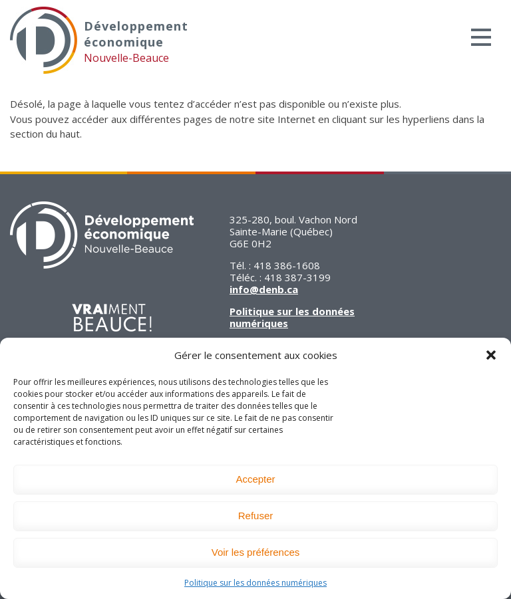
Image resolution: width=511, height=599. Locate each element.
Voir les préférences (256, 552)
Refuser (255, 515)
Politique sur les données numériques (255, 582)
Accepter (255, 479)
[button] (491, 355)
